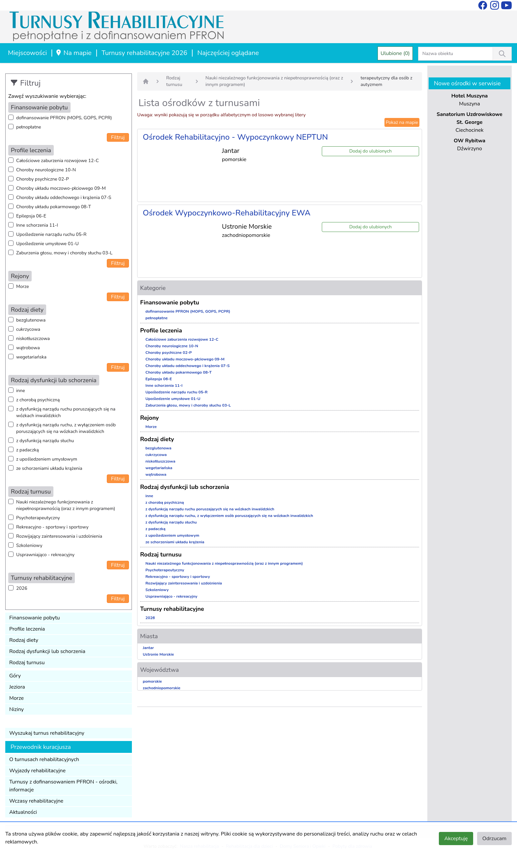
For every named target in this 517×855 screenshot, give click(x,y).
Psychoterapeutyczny (38, 518)
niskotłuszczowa (33, 338)
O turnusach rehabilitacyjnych (44, 759)
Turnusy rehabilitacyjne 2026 (144, 52)
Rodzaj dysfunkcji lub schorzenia (47, 651)
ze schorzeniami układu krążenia (49, 468)
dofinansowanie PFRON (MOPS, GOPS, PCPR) (64, 118)
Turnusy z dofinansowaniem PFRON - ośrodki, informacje (63, 785)
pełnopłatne (28, 127)
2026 (21, 588)
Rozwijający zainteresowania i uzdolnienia (59, 536)
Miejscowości (27, 52)
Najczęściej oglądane (228, 52)
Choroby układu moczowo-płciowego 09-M (61, 188)
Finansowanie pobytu (34, 617)
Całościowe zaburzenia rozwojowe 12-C (57, 160)
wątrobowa (28, 348)
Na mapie (73, 52)
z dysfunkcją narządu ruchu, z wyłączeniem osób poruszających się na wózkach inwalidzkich (66, 428)
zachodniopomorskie (161, 688)
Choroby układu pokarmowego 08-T (53, 207)
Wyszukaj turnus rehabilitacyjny (46, 733)
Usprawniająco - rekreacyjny (45, 555)
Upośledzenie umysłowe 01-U (47, 244)
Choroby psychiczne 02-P (42, 179)
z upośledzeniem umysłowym (46, 459)
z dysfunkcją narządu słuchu (45, 441)
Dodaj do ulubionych (370, 151)
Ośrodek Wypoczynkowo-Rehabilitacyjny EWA (227, 213)
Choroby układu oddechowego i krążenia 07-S (63, 197)
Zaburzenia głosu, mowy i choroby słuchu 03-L (64, 253)
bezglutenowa (31, 320)
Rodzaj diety (23, 640)
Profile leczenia (27, 629)
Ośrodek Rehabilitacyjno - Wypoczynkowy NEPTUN (235, 137)
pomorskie (152, 681)
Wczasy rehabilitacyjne (36, 801)
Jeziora (17, 687)
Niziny (16, 709)
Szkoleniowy (29, 545)
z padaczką (27, 450)
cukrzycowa (28, 329)
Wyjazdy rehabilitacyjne (37, 770)
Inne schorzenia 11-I (37, 225)
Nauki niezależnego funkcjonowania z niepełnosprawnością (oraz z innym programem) (65, 505)
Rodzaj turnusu (27, 662)
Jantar (148, 647)
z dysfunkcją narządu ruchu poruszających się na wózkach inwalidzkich (65, 412)
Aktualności (23, 812)
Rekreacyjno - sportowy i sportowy (52, 527)
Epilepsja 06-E (31, 216)
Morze (22, 286)
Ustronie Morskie (158, 654)
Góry (15, 675)
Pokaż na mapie (402, 122)
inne (20, 390)
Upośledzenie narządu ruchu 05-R (51, 234)
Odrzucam (494, 838)
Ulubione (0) (395, 53)
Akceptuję (456, 838)
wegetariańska (31, 357)
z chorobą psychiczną (38, 400)
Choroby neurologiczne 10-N (46, 170)
